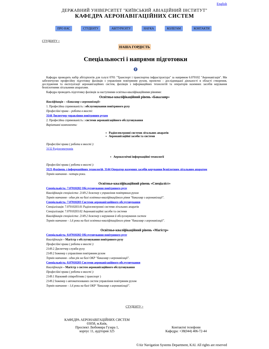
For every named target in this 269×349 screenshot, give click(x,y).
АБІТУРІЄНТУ (121, 28)
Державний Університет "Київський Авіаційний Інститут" (134, 10)
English (222, 4)
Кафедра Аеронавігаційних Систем (134, 16)
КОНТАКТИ (202, 28)
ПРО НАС (63, 28)
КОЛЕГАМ (174, 28)
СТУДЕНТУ (90, 28)
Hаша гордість (134, 47)
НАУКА (149, 28)
